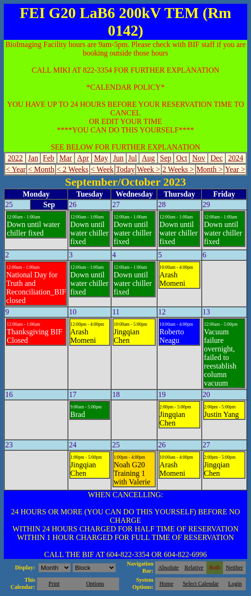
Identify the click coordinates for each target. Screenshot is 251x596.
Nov (198, 158)
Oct (181, 158)
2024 (235, 158)
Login (235, 583)
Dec (217, 158)
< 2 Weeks (72, 169)
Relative (194, 567)
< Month (41, 169)
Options (95, 583)
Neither (234, 567)
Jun (118, 158)
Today (125, 169)
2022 (15, 158)
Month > (209, 169)
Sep (165, 158)
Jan (33, 158)
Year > (235, 169)
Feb (48, 158)
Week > (148, 169)
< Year (16, 169)
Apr (83, 158)
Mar (65, 158)
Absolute (168, 567)
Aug (148, 158)
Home (166, 583)
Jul (132, 158)
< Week (102, 169)
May (101, 158)
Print (53, 583)
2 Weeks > (178, 169)
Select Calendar (201, 583)
